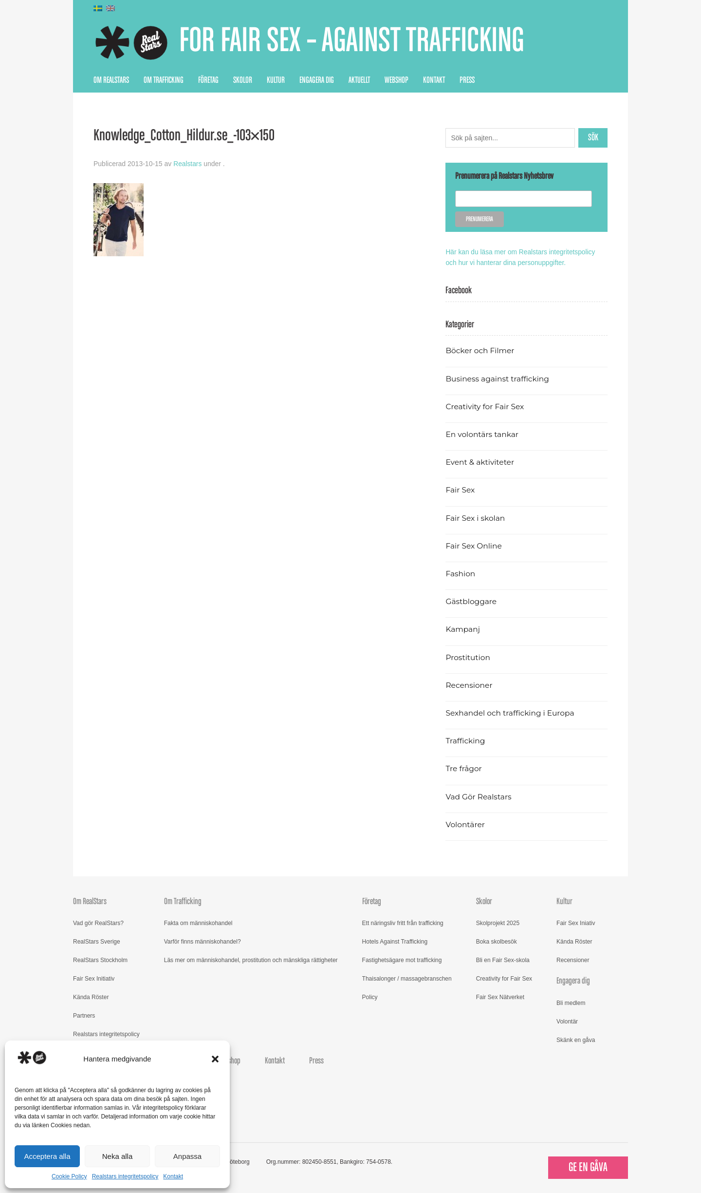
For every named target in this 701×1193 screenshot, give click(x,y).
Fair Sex (460, 489)
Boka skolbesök (496, 941)
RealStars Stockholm (100, 959)
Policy (370, 996)
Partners (84, 1015)
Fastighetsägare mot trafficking (402, 959)
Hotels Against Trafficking (395, 941)
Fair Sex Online (474, 545)
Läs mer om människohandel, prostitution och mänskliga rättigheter (251, 959)
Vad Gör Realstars (479, 795)
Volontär (567, 1020)
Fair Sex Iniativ (575, 922)
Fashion (460, 573)
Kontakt (173, 1176)
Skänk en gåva (575, 1039)
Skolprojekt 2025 (497, 922)
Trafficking (465, 740)
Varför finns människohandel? (202, 941)
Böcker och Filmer (480, 350)
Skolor (242, 80)
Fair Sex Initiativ (93, 978)
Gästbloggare (471, 601)
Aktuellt (359, 80)
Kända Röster (91, 996)
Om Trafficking (164, 80)
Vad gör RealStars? (98, 922)
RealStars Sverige (96, 941)
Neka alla (117, 1156)
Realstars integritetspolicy (125, 1176)
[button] (215, 1059)
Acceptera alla (47, 1156)
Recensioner (469, 684)
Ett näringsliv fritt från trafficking (402, 922)
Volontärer (465, 824)
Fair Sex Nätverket (500, 996)
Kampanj (462, 628)
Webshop (396, 80)
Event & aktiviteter (480, 461)
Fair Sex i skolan (475, 517)
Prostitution (468, 656)
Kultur (276, 80)
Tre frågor (463, 768)
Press (467, 80)
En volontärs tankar (482, 433)
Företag (208, 80)
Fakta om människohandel (198, 922)
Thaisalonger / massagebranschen (407, 978)
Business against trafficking (498, 377)
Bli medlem (570, 1002)
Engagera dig (316, 80)
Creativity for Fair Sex (485, 406)
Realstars (187, 164)
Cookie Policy (69, 1176)
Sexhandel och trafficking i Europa (510, 712)
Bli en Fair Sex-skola (503, 959)
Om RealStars (111, 80)
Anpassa (187, 1156)
